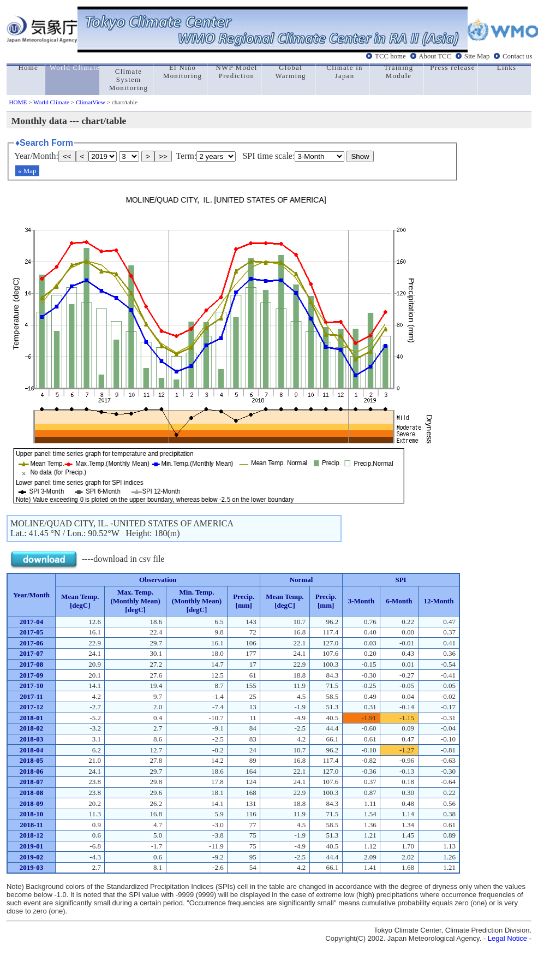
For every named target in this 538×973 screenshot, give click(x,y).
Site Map (477, 56)
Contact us (517, 56)
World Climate (51, 102)
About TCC (435, 56)
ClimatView (90, 102)
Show (360, 156)
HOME (18, 102)
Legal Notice (507, 938)
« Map (27, 171)
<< (67, 156)
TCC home (390, 56)
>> (163, 156)
